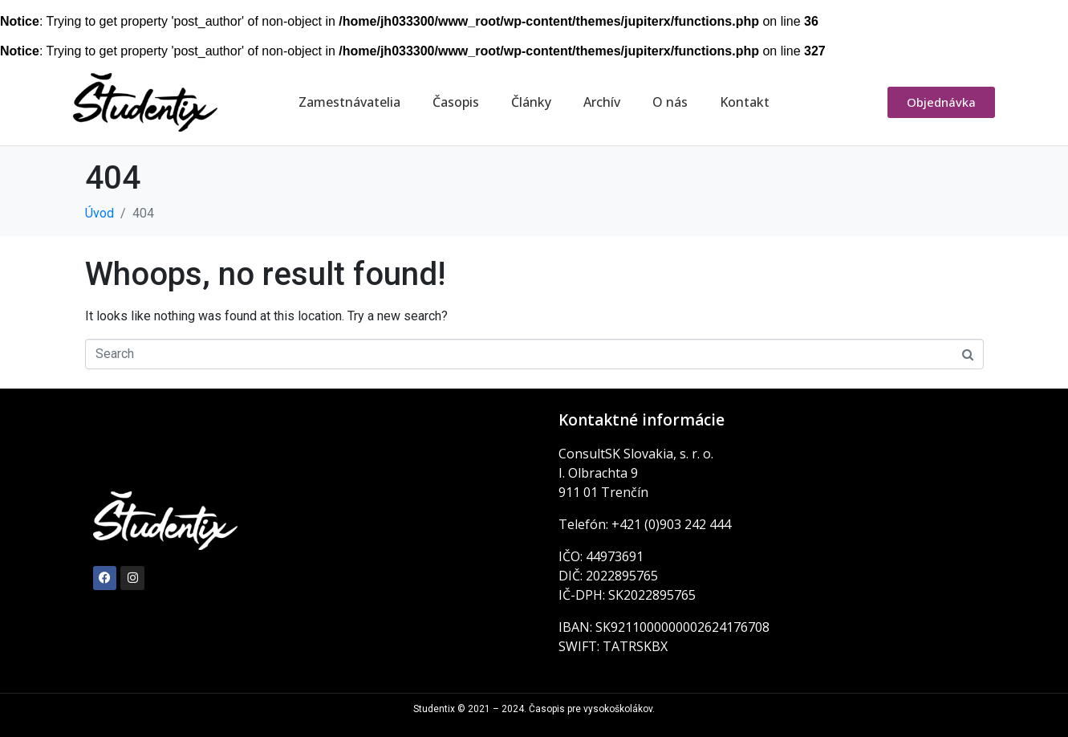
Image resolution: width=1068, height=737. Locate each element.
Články (531, 102)
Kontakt (745, 102)
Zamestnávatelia (349, 102)
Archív (601, 102)
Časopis (455, 102)
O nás (670, 102)
